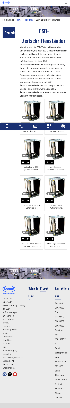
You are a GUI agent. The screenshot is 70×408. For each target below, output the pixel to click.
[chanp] (35, 11)
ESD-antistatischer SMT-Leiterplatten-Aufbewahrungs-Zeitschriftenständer (31, 206)
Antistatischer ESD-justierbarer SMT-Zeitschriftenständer (31, 168)
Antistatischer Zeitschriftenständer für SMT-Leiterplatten (56, 168)
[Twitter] (10, 374)
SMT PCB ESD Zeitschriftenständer (56, 129)
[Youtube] (15, 374)
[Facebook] (5, 374)
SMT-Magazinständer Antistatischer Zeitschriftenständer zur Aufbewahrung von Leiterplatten (56, 244)
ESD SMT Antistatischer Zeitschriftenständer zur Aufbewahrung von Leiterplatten (31, 244)
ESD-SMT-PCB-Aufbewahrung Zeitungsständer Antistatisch (56, 206)
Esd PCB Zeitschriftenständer (31, 129)
